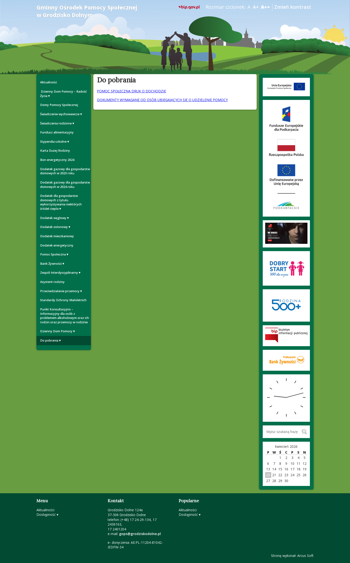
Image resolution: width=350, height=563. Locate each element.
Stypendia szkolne (53, 142)
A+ (256, 7)
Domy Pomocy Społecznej (59, 105)
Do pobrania (49, 340)
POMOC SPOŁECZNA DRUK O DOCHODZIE (131, 91)
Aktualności (48, 82)
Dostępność (46, 514)
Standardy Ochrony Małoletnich (63, 300)
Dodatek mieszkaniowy (57, 236)
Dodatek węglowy (53, 218)
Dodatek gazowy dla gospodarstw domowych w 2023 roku (65, 171)
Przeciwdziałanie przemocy (59, 291)
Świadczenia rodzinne (56, 123)
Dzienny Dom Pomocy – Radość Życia (63, 93)
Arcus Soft (305, 555)
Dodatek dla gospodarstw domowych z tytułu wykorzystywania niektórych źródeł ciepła (61, 202)
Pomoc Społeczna (53, 254)
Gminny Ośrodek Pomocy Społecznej (86, 11)
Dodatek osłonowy (54, 227)
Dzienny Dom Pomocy (56, 331)
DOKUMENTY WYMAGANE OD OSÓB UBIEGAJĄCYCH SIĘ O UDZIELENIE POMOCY (162, 99)
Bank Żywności (51, 264)
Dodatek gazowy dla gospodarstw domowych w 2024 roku (65, 184)
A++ (265, 7)
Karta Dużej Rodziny (55, 151)
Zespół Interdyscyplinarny (59, 273)
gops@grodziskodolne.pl (140, 533)
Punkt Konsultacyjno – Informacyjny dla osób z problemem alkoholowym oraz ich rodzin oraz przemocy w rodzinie (64, 315)
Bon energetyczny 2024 (57, 160)
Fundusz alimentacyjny (57, 132)
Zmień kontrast (292, 7)
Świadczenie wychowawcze (59, 114)
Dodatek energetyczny (56, 245)
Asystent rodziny (52, 282)
